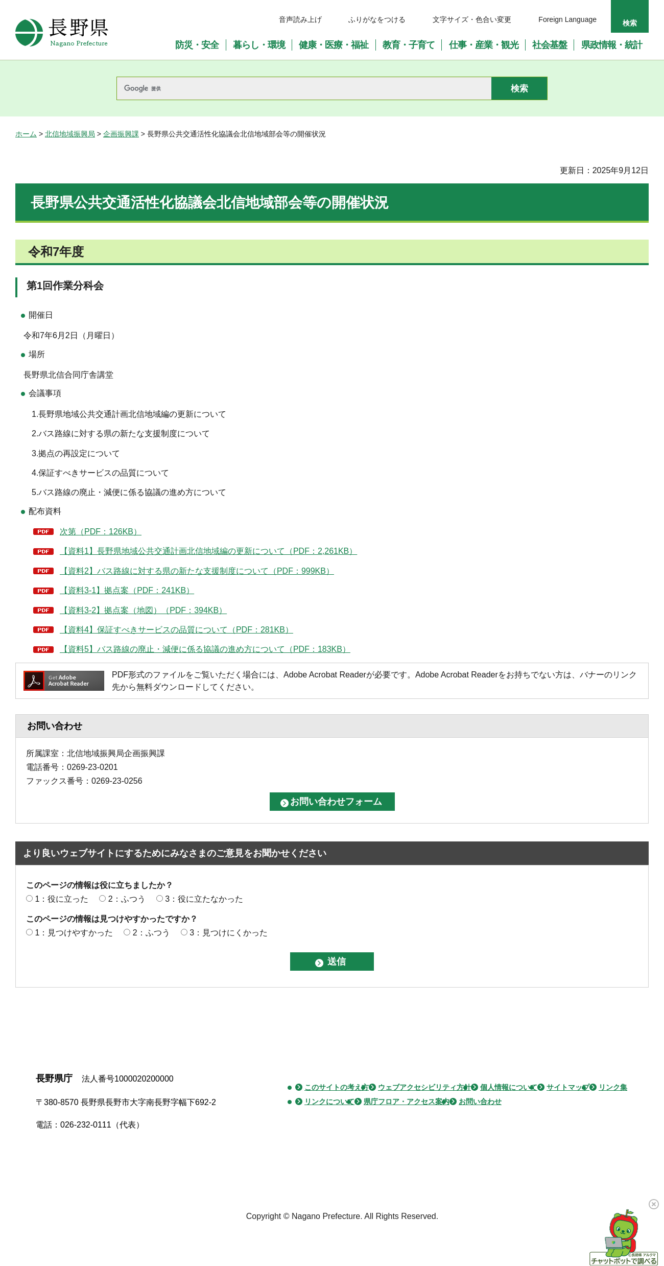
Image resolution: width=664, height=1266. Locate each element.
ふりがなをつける (377, 19)
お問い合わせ (480, 1101)
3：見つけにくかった (228, 932)
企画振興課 (121, 134)
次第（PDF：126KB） (100, 531)
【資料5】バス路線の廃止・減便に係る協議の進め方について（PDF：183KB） (205, 649)
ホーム (26, 134)
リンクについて (329, 1101)
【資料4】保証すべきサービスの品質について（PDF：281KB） (176, 629)
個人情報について (508, 1087)
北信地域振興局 (70, 134)
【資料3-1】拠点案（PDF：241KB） (127, 590)
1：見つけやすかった (74, 932)
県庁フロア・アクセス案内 (406, 1101)
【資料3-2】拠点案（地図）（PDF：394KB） (143, 610)
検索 (630, 23)
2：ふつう (127, 899)
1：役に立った (61, 899)
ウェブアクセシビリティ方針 (424, 1087)
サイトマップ (568, 1087)
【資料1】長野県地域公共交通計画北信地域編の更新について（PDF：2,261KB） (208, 551)
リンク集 (613, 1087)
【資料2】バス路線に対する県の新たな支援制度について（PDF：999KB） (197, 571)
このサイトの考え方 (336, 1087)
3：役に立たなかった (204, 899)
